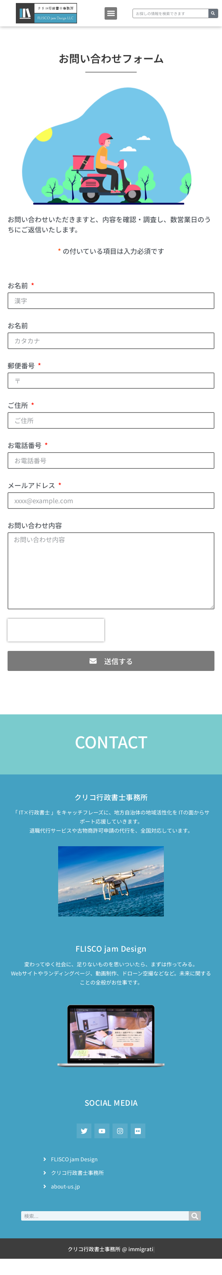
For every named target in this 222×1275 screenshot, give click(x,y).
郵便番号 (22, 365)
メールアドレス (32, 485)
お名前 (18, 285)
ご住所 (18, 405)
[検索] (213, 13)
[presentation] (56, 630)
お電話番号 (25, 445)
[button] (111, 13)
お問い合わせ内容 (35, 525)
